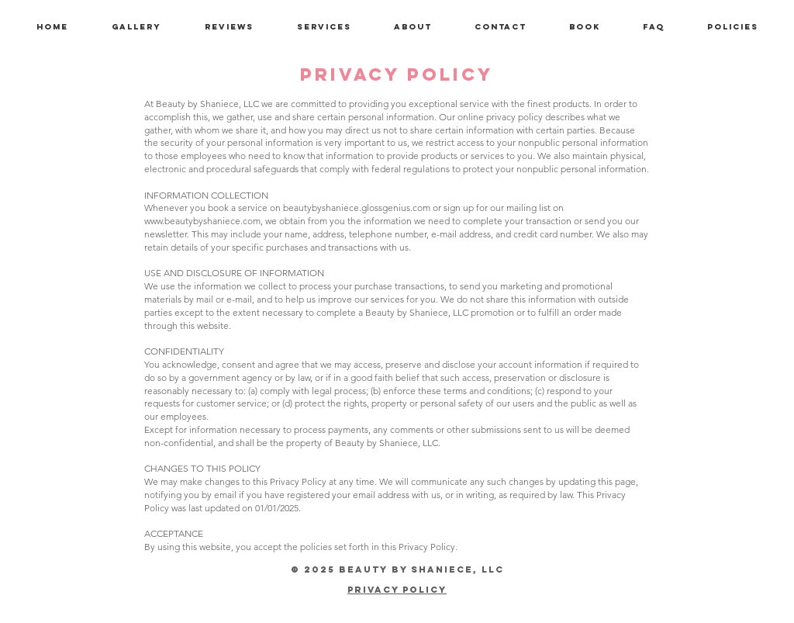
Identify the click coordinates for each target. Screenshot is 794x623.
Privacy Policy (397, 589)
